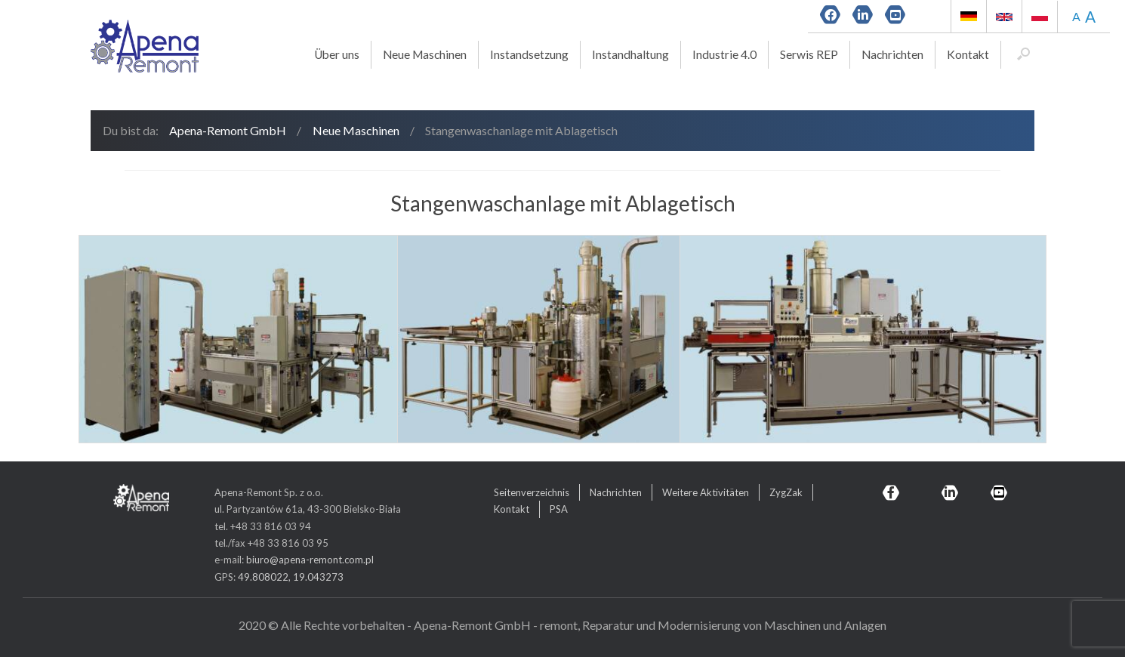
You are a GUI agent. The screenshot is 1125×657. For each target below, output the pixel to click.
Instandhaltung (630, 54)
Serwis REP (809, 54)
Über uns (336, 54)
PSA (559, 509)
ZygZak (786, 492)
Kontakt (968, 54)
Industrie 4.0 (724, 54)
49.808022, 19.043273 (291, 577)
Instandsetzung (529, 54)
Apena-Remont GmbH (227, 130)
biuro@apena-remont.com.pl (310, 560)
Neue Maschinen (425, 54)
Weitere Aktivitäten (705, 492)
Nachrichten (892, 54)
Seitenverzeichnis (531, 492)
